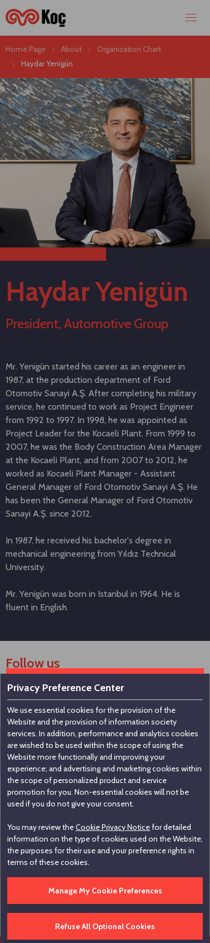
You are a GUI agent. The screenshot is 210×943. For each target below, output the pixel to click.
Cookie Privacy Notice (113, 827)
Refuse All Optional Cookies (105, 926)
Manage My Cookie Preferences (105, 891)
